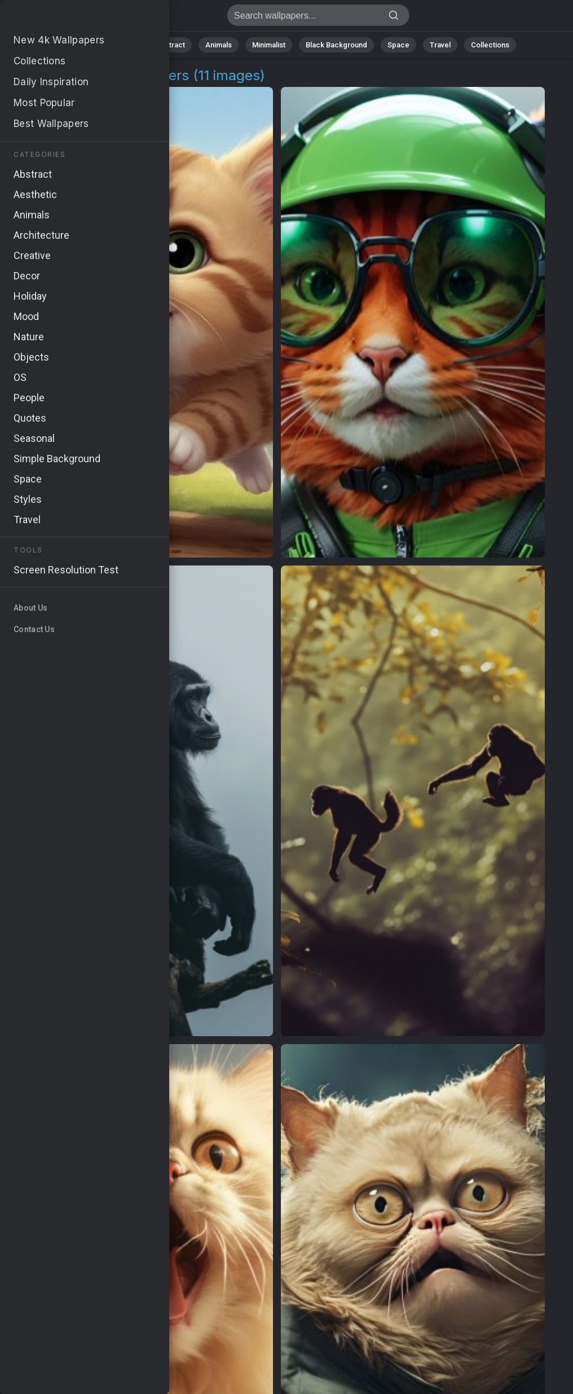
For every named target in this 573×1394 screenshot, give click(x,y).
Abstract (170, 45)
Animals (218, 45)
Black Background (336, 45)
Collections (490, 45)
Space (398, 45)
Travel (440, 45)
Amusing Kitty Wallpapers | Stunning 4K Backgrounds (67, 18)
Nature (124, 45)
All (88, 45)
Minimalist (268, 45)
